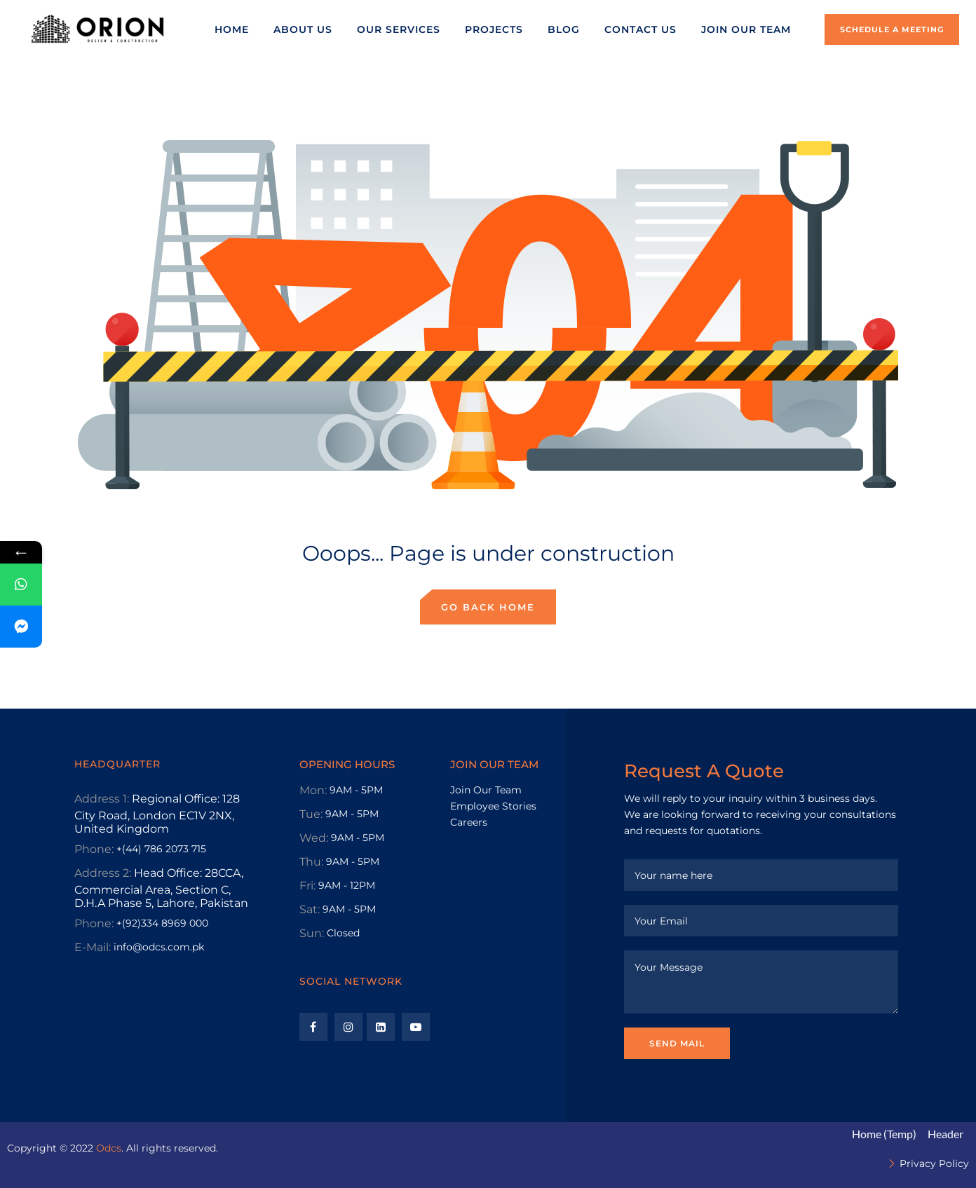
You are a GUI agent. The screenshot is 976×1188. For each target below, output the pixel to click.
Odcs (108, 1148)
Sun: (311, 933)
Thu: (311, 861)
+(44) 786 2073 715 (161, 848)
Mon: (313, 790)
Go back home (488, 607)
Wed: (313, 838)
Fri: (307, 885)
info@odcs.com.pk (159, 947)
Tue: (311, 814)
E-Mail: (92, 947)
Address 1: (101, 798)
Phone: (94, 849)
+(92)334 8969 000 (162, 923)
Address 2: (102, 873)
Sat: (309, 909)
